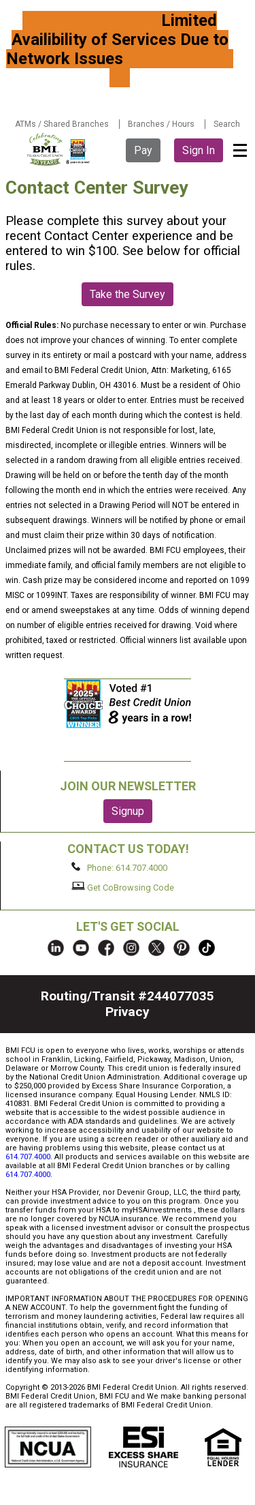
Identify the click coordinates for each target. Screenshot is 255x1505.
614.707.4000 (27, 1156)
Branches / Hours (161, 124)
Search (227, 124)
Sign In (198, 150)
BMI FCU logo (59, 149)
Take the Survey (127, 294)
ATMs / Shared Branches (62, 124)
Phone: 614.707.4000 (119, 867)
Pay (143, 150)
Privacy (127, 1011)
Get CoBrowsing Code (122, 887)
